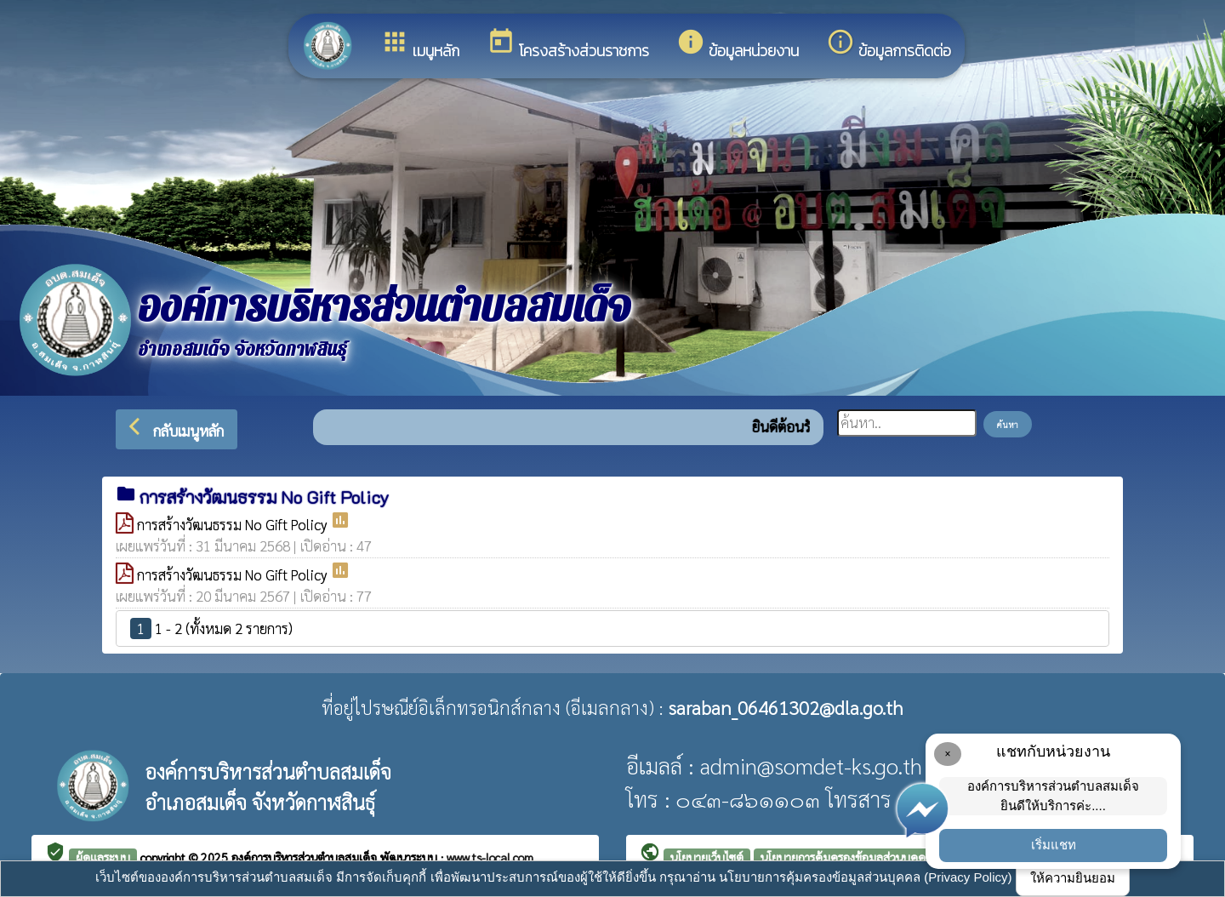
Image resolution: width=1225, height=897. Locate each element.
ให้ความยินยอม (1072, 878)
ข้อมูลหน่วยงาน (737, 44)
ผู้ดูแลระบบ (103, 857)
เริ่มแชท (1053, 844)
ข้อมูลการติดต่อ (888, 44)
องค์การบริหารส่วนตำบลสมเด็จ (305, 857)
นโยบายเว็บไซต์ (707, 857)
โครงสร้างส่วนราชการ (568, 44)
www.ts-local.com (490, 857)
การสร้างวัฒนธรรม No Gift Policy (233, 524)
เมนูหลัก (419, 44)
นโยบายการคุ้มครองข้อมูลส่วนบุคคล (846, 857)
